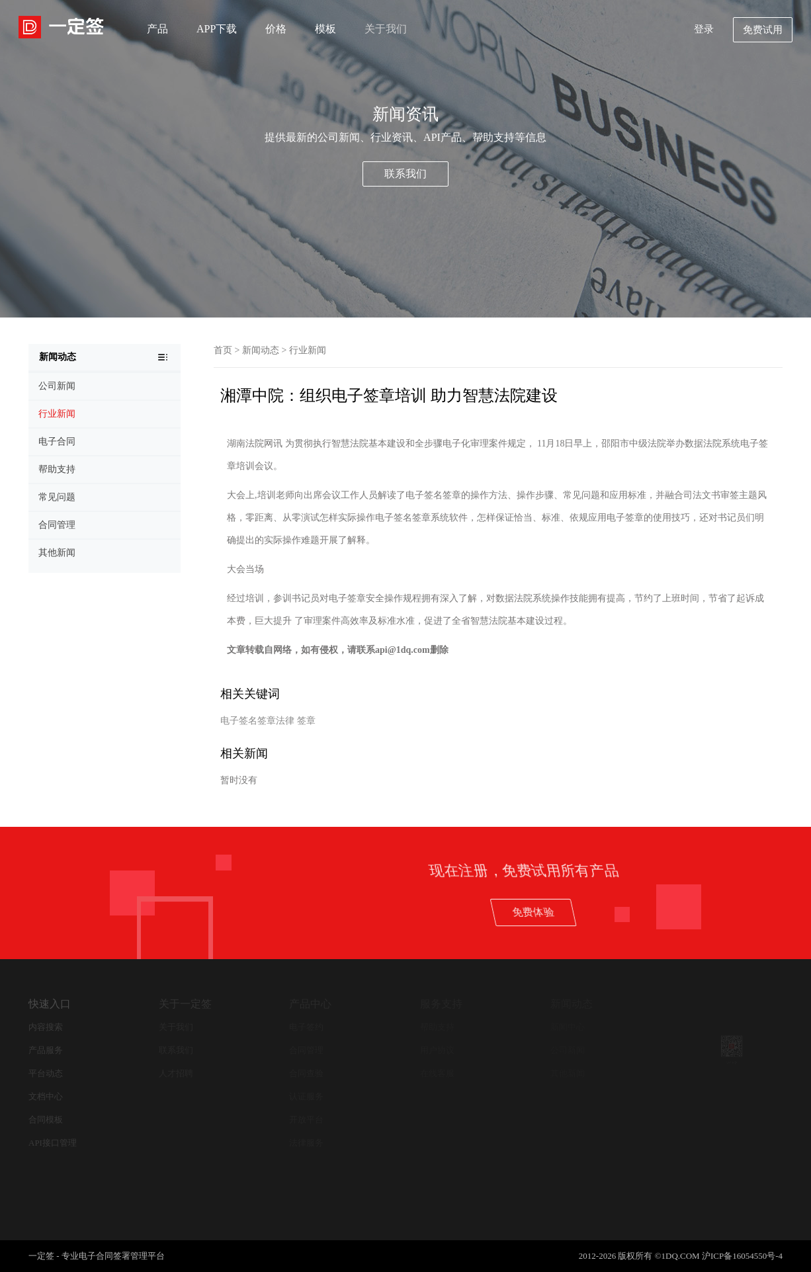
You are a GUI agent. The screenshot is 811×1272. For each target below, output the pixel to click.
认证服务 (306, 1096)
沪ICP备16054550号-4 (742, 1256)
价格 (275, 28)
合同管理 (306, 1050)
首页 (223, 350)
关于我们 (385, 28)
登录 (704, 29)
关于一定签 (185, 1003)
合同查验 (306, 1073)
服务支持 (441, 1003)
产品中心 (310, 1003)
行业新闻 (307, 350)
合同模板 (45, 1119)
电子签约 (306, 1027)
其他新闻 (567, 1073)
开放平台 (306, 1119)
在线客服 (437, 1073)
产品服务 (45, 1050)
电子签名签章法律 (257, 721)
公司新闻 (567, 1050)
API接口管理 (52, 1143)
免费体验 (698, 911)
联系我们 (405, 173)
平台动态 (45, 1073)
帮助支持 (437, 1027)
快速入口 (49, 1003)
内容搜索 (45, 1027)
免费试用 (763, 29)
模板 (325, 28)
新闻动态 (260, 350)
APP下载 (216, 28)
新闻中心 (567, 1027)
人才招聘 (176, 1073)
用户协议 (437, 1050)
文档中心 (45, 1096)
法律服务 (306, 1143)
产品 (157, 28)
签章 (306, 721)
